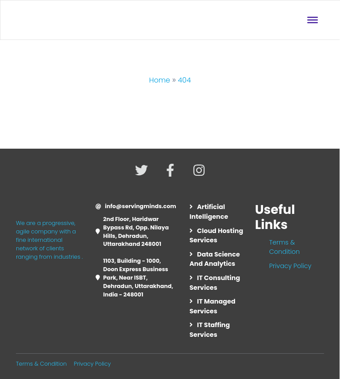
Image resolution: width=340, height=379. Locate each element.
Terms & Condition (284, 247)
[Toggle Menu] (312, 20)
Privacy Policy (290, 265)
